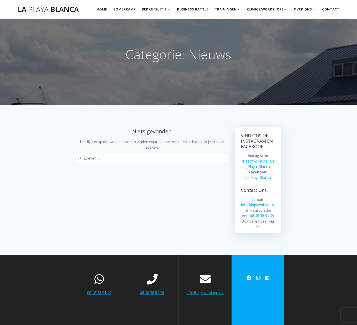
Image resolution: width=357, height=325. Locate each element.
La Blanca (48, 9)
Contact (330, 9)
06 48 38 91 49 (262, 215)
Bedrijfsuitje (154, 9)
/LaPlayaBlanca (258, 177)
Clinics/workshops (265, 9)
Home (102, 9)
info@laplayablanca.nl (205, 292)
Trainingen (226, 9)
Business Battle (193, 9)
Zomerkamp (124, 9)
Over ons (303, 9)
